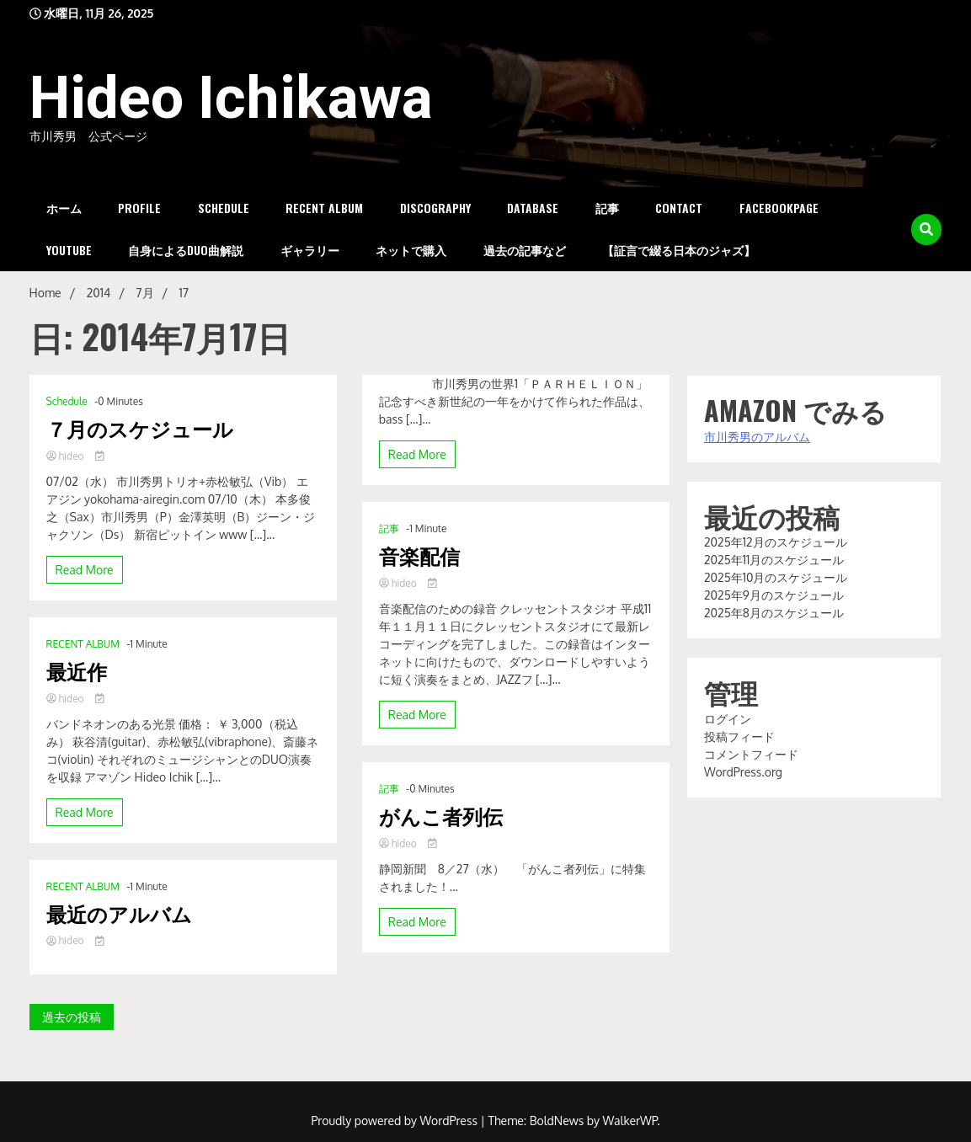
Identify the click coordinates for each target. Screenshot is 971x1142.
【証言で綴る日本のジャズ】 (678, 250)
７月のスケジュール (139, 428)
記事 (607, 207)
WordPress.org (743, 772)
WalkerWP (630, 1120)
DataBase (532, 207)
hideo (66, 456)
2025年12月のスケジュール (775, 542)
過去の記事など (524, 250)
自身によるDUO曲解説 (185, 250)
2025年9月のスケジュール (774, 595)
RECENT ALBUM (324, 207)
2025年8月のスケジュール (774, 613)
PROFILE (139, 207)
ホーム (64, 207)
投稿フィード (739, 736)
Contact (678, 207)
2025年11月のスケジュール (774, 559)
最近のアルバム (119, 913)
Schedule (223, 207)
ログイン (727, 719)
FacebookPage (779, 207)
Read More (85, 570)
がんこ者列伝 (441, 815)
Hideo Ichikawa (231, 97)
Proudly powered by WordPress (395, 1120)
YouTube (69, 250)
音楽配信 (419, 555)
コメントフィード (751, 754)
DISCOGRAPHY (435, 207)
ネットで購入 (411, 250)
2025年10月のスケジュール (776, 577)
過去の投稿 (71, 1017)
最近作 (76, 671)
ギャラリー (309, 250)
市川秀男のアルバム (757, 437)
